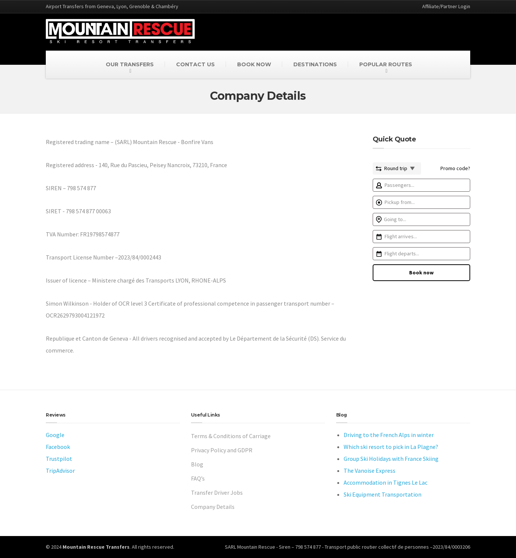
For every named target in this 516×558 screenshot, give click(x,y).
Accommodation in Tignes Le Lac (385, 482)
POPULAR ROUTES (385, 64)
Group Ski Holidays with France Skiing (391, 458)
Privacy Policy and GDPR (221, 450)
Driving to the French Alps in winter (389, 435)
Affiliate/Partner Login (446, 6)
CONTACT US (195, 64)
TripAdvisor (60, 470)
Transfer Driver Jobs (217, 492)
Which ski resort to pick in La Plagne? (391, 446)
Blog (197, 464)
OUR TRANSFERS (130, 64)
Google (55, 435)
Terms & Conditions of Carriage (231, 436)
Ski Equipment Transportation (382, 494)
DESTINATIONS (315, 64)
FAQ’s (198, 478)
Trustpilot (59, 458)
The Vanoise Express (369, 470)
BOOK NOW (254, 64)
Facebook (58, 446)
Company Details (213, 506)
